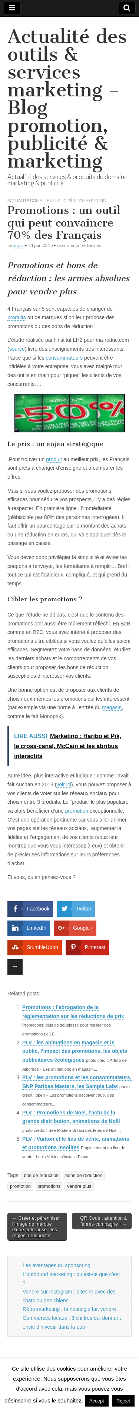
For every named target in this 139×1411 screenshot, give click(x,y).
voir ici (63, 784)
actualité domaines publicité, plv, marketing (56, 200)
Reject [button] (123, 1401)
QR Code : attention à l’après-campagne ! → (103, 1221)
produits (16, 317)
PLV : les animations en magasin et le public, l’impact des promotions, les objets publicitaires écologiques (74, 1051)
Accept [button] (96, 1401)
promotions (48, 1186)
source (17, 349)
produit (54, 459)
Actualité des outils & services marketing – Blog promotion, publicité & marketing (67, 98)
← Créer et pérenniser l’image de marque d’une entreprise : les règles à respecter (36, 1226)
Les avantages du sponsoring (56, 1265)
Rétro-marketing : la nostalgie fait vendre (69, 1309)
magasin (112, 707)
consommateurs (64, 358)
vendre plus (79, 1186)
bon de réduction (41, 1175)
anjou (18, 245)
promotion (76, 811)
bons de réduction (83, 1175)
